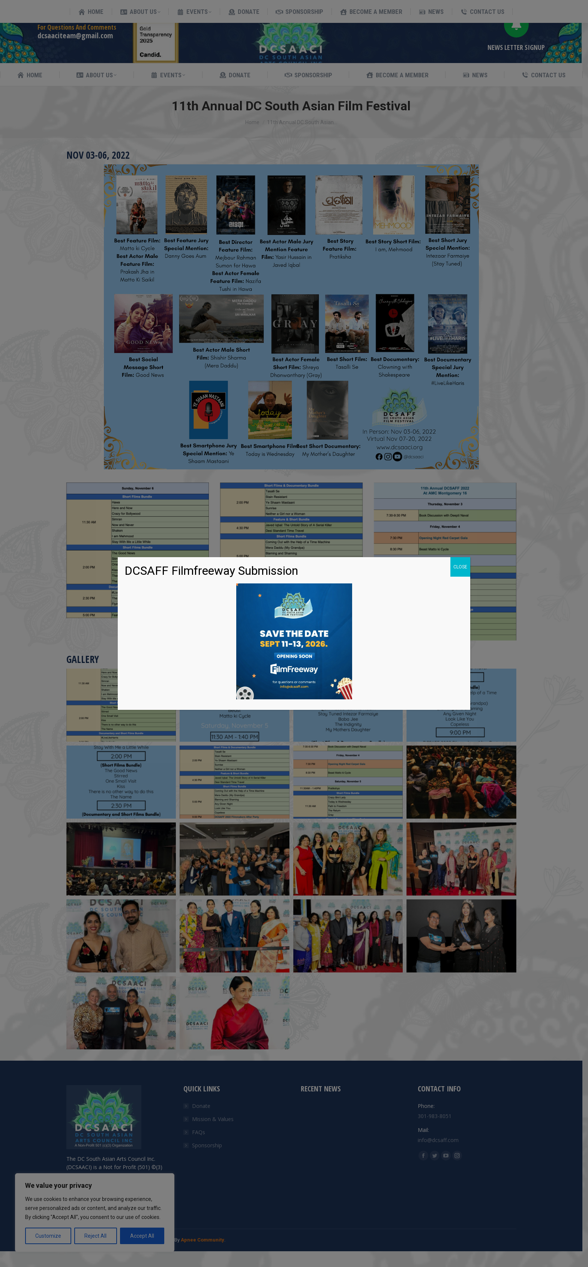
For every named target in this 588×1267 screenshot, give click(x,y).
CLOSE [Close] (460, 567)
